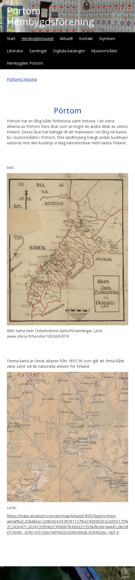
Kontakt (86, 38)
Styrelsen (107, 38)
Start (11, 38)
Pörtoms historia (22, 79)
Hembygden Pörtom (25, 63)
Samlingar (38, 50)
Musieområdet (104, 50)
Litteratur (15, 50)
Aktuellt (66, 38)
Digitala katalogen (69, 50)
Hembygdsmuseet (37, 38)
